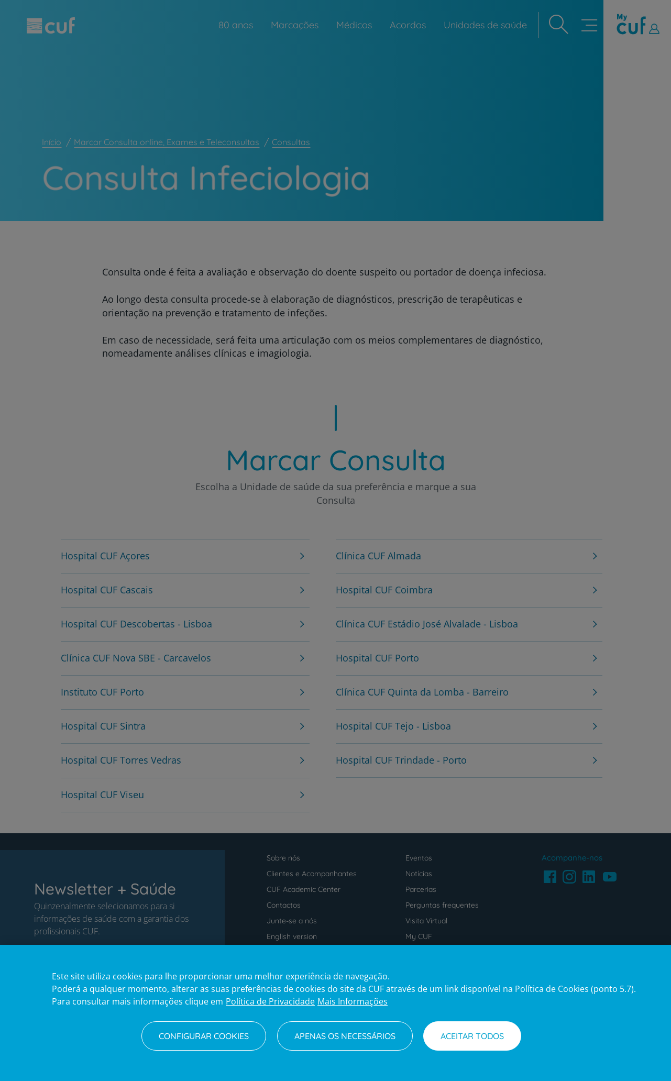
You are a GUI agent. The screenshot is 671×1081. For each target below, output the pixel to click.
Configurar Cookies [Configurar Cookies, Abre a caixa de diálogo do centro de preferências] (204, 1036)
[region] (335, 1013)
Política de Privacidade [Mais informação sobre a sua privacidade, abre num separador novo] (270, 1001)
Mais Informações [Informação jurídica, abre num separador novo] (352, 1001)
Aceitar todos (472, 1036)
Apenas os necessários (344, 1036)
